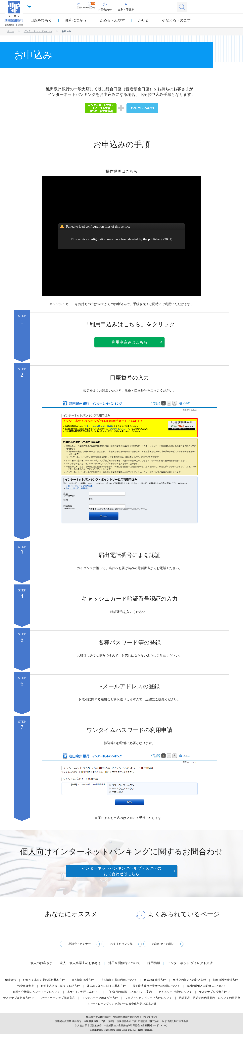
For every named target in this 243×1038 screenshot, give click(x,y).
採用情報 (153, 967)
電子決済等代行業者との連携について (156, 989)
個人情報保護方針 (83, 983)
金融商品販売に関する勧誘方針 (60, 989)
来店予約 (105, 9)
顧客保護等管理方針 (225, 983)
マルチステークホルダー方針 (100, 1001)
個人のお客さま (41, 967)
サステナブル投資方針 (213, 995)
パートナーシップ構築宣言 (58, 1001)
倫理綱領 (10, 983)
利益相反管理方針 (155, 983)
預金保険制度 (25, 989)
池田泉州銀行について (124, 967)
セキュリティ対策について (175, 995)
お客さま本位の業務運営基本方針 (44, 983)
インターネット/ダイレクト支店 (190, 967)
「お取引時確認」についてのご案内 (129, 995)
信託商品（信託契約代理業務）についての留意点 (209, 1001)
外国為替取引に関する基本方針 (106, 989)
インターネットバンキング (38, 31)
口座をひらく (41, 20)
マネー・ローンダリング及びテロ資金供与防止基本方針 (121, 1007)
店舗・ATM (87, 9)
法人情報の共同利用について (119, 983)
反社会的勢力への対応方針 (189, 983)
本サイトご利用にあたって (83, 995)
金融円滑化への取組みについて (206, 989)
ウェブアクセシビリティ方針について (148, 1001)
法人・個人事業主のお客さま (80, 967)
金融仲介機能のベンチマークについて (36, 995)
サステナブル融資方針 (17, 1001)
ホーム (10, 31)
